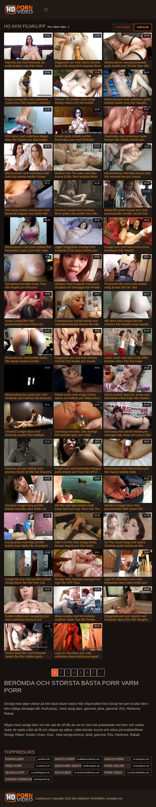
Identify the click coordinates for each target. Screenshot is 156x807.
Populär (143, 27)
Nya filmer (123, 27)
